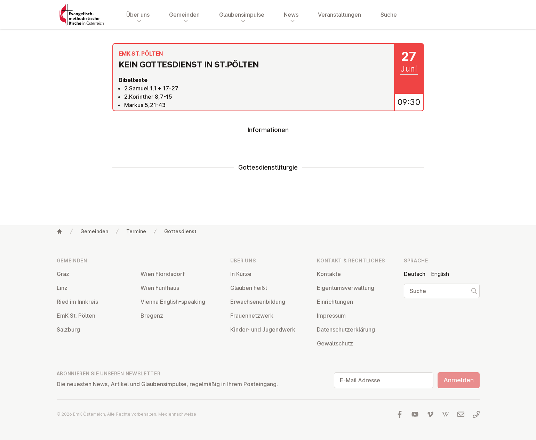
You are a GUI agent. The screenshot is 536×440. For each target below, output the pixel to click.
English (440, 273)
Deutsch (414, 273)
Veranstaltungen (339, 14)
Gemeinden (94, 231)
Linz (62, 287)
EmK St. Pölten (76, 315)
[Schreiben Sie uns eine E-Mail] (460, 414)
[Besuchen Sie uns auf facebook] (399, 414)
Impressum (331, 315)
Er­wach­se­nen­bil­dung (257, 301)
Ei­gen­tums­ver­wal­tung (345, 287)
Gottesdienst (180, 231)
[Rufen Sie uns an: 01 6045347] (476, 414)
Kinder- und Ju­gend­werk (262, 329)
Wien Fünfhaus (160, 287)
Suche (389, 14)
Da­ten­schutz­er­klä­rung (346, 329)
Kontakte (329, 273)
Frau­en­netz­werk (251, 315)
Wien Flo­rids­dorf (163, 273)
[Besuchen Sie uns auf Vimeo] (430, 414)
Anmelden (458, 380)
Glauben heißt (248, 287)
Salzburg (68, 329)
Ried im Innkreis (77, 301)
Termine (136, 231)
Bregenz (152, 315)
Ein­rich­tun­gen (335, 301)
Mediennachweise (177, 414)
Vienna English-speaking (173, 301)
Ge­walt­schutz (335, 343)
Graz (63, 273)
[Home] (59, 231)
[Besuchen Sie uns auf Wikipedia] (445, 414)
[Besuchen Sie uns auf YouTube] (414, 414)
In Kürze (240, 273)
